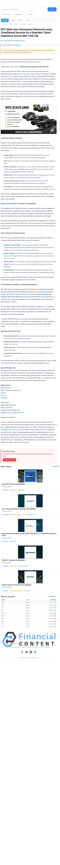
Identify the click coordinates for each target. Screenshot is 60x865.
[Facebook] (26, 652)
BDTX (15, 541)
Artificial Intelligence (17, 514)
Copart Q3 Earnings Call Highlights (14, 484)
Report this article (9, 460)
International (22, 24)
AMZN (2, 602)
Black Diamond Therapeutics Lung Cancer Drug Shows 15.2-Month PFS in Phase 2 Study (29, 534)
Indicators (30, 14)
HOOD (26, 566)
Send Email (8, 407)
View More (55, 466)
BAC (2, 610)
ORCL (2, 624)
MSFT (32, 514)
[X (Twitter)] (22, 652)
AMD (2, 608)
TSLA (2, 626)
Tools (27, 20)
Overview (5, 24)
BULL (23, 566)
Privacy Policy (34, 647)
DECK (29, 590)
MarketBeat (6, 490)
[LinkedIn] (31, 652)
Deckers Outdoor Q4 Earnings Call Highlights (17, 585)
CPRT (23, 490)
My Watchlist (19, 14)
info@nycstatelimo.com (13, 390)
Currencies (15, 24)
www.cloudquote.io (41, 643)
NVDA (2, 621)
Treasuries (29, 24)
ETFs (20, 20)
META (2, 616)
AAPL (2, 605)
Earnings (14, 490)
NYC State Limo (24, 74)
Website (3, 393)
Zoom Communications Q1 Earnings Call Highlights (19, 509)
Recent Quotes (6, 14)
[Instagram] (35, 652)
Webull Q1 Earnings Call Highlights (14, 560)
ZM (34, 514)
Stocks (13, 20)
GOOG (3, 613)
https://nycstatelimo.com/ (15, 413)
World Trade (19, 590)
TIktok (3, 395)
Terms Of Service (45, 647)
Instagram (4, 398)
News (10, 24)
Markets (5, 20)
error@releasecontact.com (9, 430)
